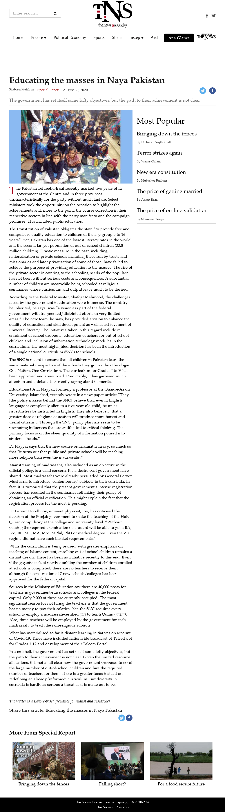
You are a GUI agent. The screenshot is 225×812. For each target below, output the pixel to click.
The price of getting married (169, 191)
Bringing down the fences (167, 134)
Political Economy (70, 37)
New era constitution (161, 172)
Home (18, 37)
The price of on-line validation (172, 210)
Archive (158, 37)
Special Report (48, 90)
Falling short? (112, 784)
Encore (37, 37)
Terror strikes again (159, 153)
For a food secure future (181, 784)
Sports (99, 37)
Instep (134, 37)
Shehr (117, 37)
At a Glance (179, 37)
